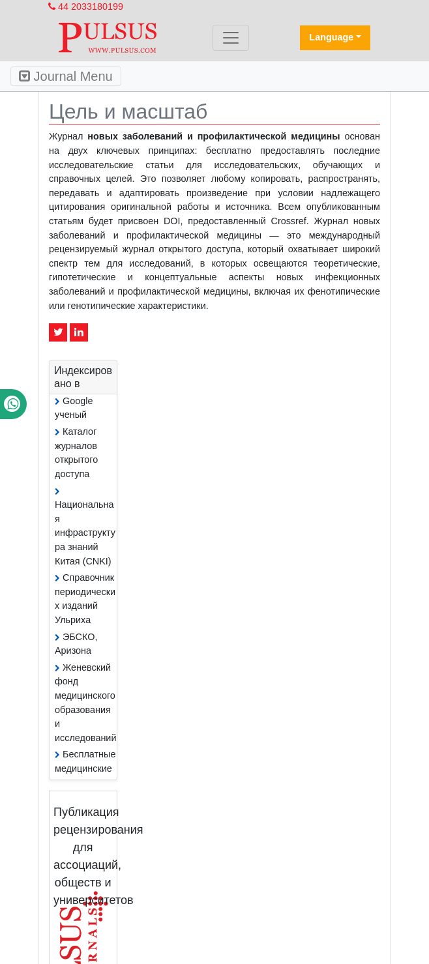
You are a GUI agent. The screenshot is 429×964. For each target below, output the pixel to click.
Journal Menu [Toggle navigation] (66, 76)
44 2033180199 (85, 6)
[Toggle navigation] (231, 38)
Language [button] (331, 37)
